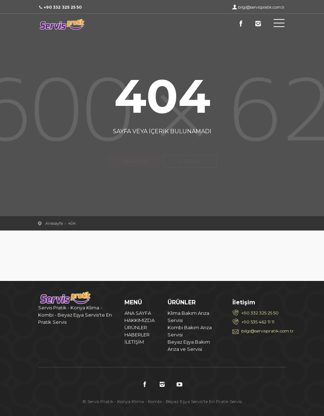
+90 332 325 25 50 (260, 313)
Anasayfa (134, 148)
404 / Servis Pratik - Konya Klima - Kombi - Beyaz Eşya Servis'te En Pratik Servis (70, 24)
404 (72, 223)
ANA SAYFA (137, 313)
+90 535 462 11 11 (257, 322)
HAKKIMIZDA (139, 320)
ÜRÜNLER (135, 327)
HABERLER (137, 334)
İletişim (189, 148)
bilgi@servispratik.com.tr (261, 7)
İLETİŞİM (134, 342)
